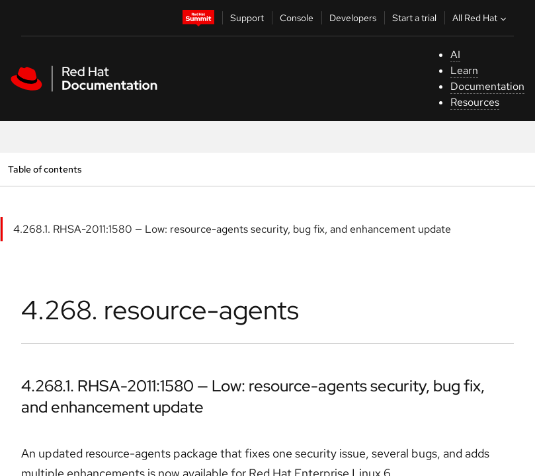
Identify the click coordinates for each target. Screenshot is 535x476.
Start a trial (414, 18)
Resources (474, 102)
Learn (464, 70)
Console (296, 18)
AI (455, 54)
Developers (352, 18)
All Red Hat (480, 18)
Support (247, 18)
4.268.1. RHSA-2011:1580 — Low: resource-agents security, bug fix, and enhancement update (232, 229)
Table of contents (44, 169)
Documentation (487, 86)
